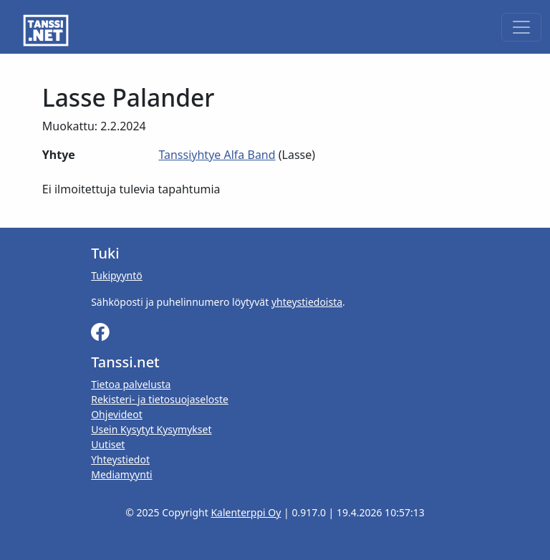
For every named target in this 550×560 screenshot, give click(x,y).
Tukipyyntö (117, 275)
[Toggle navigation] (521, 27)
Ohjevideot (117, 414)
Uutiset (108, 444)
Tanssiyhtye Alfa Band (216, 155)
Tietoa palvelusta (130, 384)
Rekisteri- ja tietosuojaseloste (159, 399)
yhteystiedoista (306, 302)
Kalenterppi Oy (246, 512)
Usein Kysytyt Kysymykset (151, 429)
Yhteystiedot (120, 459)
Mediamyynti (121, 474)
